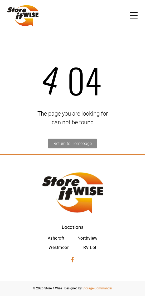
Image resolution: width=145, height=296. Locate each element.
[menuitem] (56, 238)
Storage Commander (97, 288)
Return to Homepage (73, 143)
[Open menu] (134, 15)
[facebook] (72, 260)
